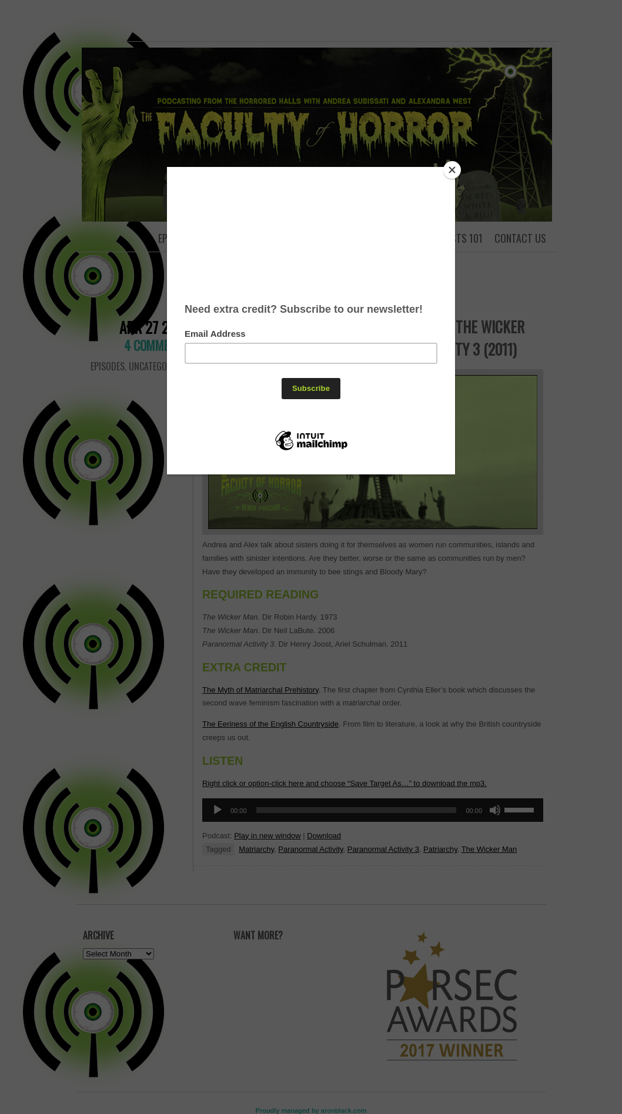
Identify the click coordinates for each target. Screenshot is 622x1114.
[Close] (452, 170)
